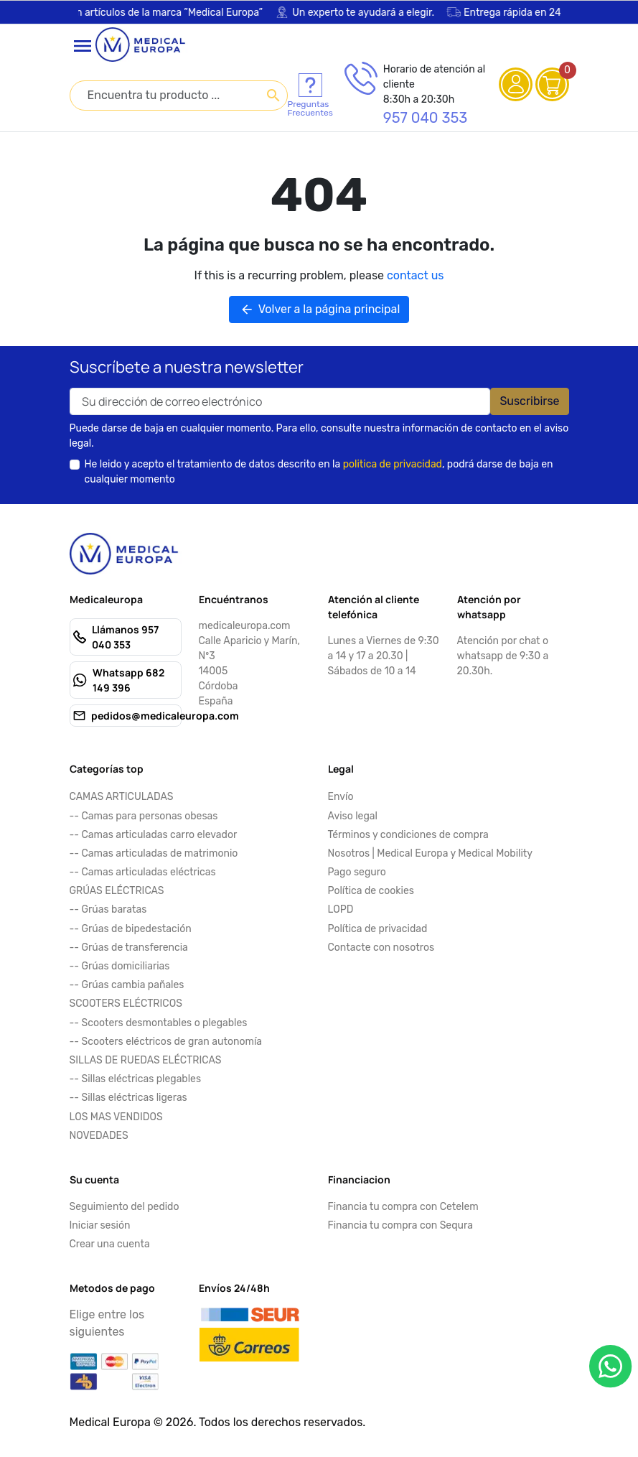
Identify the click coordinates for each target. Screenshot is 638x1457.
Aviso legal (352, 816)
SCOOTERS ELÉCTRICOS (126, 1003)
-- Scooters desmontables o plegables (159, 1023)
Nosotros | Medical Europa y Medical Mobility (430, 853)
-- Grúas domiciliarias (120, 966)
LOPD (341, 909)
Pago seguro (357, 872)
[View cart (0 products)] (551, 84)
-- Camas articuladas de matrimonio (154, 853)
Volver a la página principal (319, 309)
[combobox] (179, 95)
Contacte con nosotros (381, 947)
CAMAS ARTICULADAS (122, 797)
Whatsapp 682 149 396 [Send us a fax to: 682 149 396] (128, 680)
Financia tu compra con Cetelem (403, 1207)
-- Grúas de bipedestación (131, 929)
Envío (341, 797)
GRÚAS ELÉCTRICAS (117, 891)
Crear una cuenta (110, 1244)
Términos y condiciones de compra (408, 835)
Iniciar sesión (100, 1225)
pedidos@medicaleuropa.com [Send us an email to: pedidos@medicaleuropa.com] (165, 715)
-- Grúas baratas (108, 909)
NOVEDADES (99, 1136)
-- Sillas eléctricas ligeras (128, 1097)
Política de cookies (371, 891)
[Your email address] (280, 401)
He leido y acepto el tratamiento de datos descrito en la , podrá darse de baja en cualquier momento (319, 471)
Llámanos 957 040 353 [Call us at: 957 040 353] (125, 637)
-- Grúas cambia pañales (127, 985)
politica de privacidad (392, 464)
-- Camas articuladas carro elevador (154, 835)
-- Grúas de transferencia (129, 947)
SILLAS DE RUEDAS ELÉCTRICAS (146, 1060)
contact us (415, 275)
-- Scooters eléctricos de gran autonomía (166, 1041)
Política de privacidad (378, 929)
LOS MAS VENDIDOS (116, 1117)
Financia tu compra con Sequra (400, 1225)
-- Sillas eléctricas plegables (136, 1079)
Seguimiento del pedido (124, 1207)
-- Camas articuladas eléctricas (143, 872)
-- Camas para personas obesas (144, 816)
